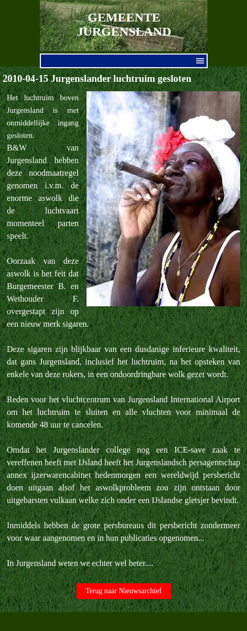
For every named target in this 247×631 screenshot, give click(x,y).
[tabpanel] (123, 330)
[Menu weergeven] (200, 61)
